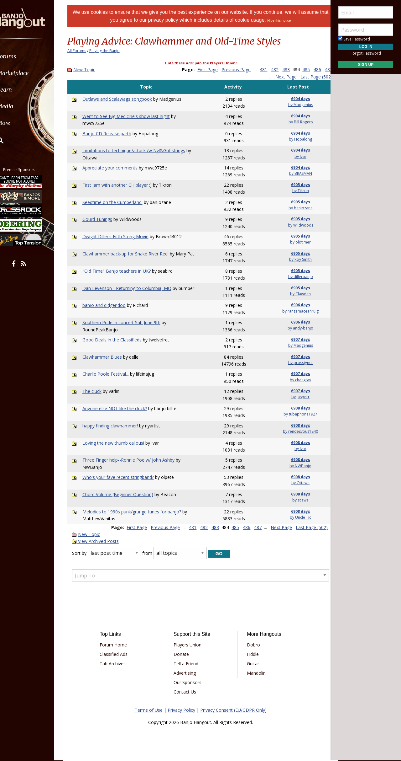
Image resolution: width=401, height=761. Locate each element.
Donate (183, 654)
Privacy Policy (181, 710)
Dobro (251, 645)
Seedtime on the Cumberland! (120, 202)
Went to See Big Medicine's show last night (133, 116)
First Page (211, 69)
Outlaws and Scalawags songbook (124, 99)
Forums (23, 56)
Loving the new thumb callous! (120, 443)
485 (309, 69)
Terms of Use (149, 710)
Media (21, 106)
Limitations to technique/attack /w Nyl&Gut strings (141, 150)
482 (278, 69)
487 (254, 77)
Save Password (354, 39)
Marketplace (29, 73)
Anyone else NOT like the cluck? (122, 408)
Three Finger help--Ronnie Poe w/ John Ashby (136, 460)
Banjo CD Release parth (114, 134)
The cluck (99, 391)
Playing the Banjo (112, 50)
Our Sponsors (190, 682)
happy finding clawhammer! (117, 426)
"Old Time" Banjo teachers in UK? (124, 271)
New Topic (92, 69)
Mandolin (254, 673)
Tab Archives (119, 664)
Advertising (187, 673)
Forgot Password (366, 53)
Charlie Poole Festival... (113, 374)
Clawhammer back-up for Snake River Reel (133, 254)
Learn (20, 89)
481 (267, 69)
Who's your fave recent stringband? (125, 477)
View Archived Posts (103, 541)
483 (289, 69)
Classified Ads (120, 654)
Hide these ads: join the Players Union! (201, 63)
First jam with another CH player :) (124, 185)
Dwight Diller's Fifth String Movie (123, 236)
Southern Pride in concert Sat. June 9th (129, 322)
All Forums (84, 50)
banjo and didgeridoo (111, 305)
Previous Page (239, 69)
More (19, 122)
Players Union (190, 645)
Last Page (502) (309, 77)
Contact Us (187, 692)
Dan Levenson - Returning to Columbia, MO (134, 288)
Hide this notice (293, 20)
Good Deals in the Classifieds (119, 340)
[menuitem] (35, 56)
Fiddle (251, 654)
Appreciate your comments (117, 168)
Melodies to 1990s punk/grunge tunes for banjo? (139, 512)
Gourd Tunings (104, 219)
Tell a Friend (188, 664)
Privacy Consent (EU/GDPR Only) (233, 710)
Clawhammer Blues (109, 357)
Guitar (251, 664)
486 (321, 69)
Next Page (278, 77)
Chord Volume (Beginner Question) (125, 494)
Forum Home (119, 645)
